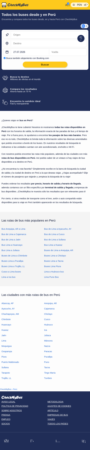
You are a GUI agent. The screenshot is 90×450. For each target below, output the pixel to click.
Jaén (3, 335)
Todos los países (57, 424)
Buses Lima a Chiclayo (55, 255)
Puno (46, 362)
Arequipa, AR (50, 303)
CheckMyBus (5, 389)
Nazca (47, 346)
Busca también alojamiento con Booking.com (27, 58)
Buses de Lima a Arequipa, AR (58, 250)
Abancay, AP (7, 303)
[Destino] (49, 43)
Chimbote (6, 319)
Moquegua (6, 346)
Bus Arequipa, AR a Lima (13, 229)
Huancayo (6, 325)
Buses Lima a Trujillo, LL (13, 266)
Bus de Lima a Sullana (55, 239)
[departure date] (30, 52)
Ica (45, 330)
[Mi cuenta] (66, 4)
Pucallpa (48, 357)
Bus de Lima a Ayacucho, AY (57, 229)
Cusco (47, 319)
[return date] (68, 52)
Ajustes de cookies (59, 406)
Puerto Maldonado (10, 362)
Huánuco (48, 325)
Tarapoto (5, 373)
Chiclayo (48, 314)
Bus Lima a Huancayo (11, 245)
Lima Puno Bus (51, 277)
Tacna (47, 367)
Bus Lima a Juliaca (10, 250)
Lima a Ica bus (8, 277)
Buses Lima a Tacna (53, 261)
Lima (3, 341)
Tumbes (48, 378)
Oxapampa (6, 351)
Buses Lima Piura (52, 266)
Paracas (48, 351)
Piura (4, 357)
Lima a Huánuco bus (54, 272)
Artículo (52, 410)
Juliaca (47, 335)
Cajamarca (49, 308)
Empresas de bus (57, 415)
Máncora (48, 341)
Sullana (5, 367)
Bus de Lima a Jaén (10, 239)
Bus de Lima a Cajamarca (13, 234)
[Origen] (49, 34)
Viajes (51, 419)
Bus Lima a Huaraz (53, 245)
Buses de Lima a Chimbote (14, 255)
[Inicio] (32, 4)
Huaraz (4, 330)
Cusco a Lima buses (11, 272)
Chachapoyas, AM (10, 314)
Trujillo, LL (6, 378)
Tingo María (49, 373)
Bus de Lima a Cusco (54, 234)
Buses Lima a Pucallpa (12, 261)
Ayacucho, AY (8, 308)
